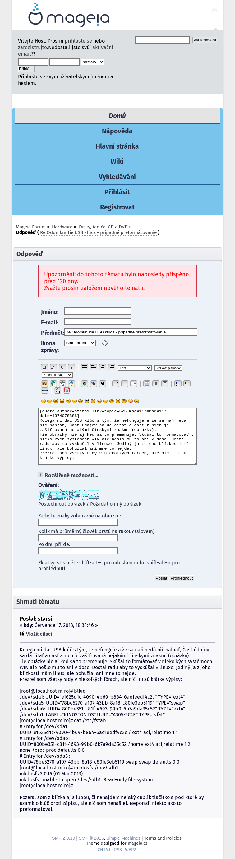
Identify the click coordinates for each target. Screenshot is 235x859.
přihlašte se (78, 41)
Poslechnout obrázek (61, 504)
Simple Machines (123, 838)
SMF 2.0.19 (63, 838)
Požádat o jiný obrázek (115, 504)
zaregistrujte (32, 47)
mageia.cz (137, 843)
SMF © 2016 (91, 838)
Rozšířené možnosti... (71, 475)
